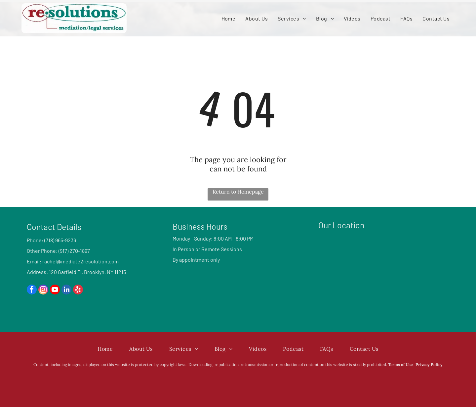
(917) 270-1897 (74, 251)
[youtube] (55, 290)
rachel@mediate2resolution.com (80, 261)
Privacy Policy (429, 364)
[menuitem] (229, 18)
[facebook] (32, 290)
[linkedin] (66, 290)
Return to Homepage (238, 191)
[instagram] (43, 290)
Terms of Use (400, 364)
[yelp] (78, 290)
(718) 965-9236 (60, 240)
